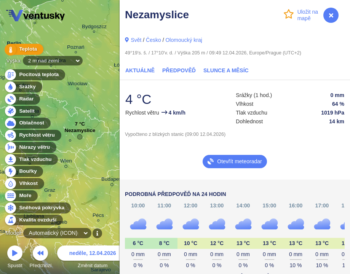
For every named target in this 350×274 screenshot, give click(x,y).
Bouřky (23, 171)
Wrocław (77, 85)
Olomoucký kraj (183, 40)
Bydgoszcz (94, 28)
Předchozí (41, 257)
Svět (136, 40)
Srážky (23, 86)
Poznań (76, 48)
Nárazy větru (30, 147)
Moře (21, 195)
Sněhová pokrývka (37, 207)
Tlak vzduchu (31, 159)
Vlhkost (24, 183)
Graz (49, 191)
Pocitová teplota (34, 74)
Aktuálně (140, 70)
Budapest (112, 180)
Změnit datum (92, 257)
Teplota (23, 49)
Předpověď (179, 70)
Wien (66, 162)
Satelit (22, 111)
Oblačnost (27, 123)
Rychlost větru (32, 135)
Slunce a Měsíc (226, 70)
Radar (22, 99)
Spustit (14, 257)
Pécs (98, 216)
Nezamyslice (79, 132)
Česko (153, 40)
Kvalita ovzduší (33, 220)
